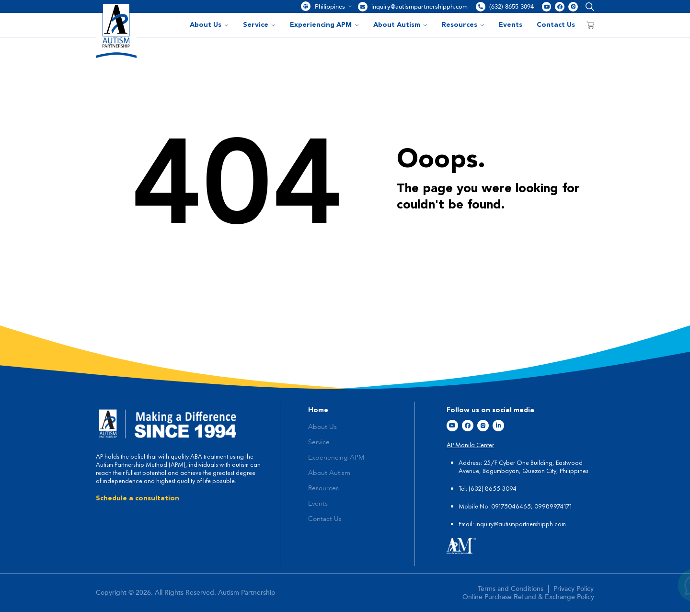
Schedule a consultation (137, 498)
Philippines (333, 7)
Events (510, 25)
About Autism (400, 25)
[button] (587, 6)
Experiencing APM (324, 25)
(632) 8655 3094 (511, 7)
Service (259, 25)
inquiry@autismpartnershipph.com (419, 7)
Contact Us (556, 25)
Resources (463, 25)
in (477, 524)
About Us (209, 25)
